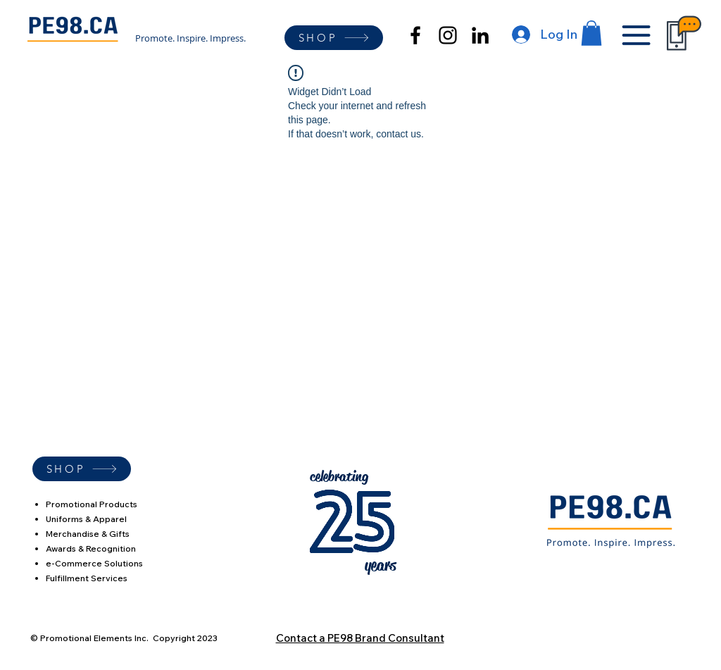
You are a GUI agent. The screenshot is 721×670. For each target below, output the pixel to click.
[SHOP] (333, 37)
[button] (591, 33)
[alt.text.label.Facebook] (415, 35)
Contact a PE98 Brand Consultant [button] (360, 638)
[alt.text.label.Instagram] (448, 35)
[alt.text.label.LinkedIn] (480, 35)
